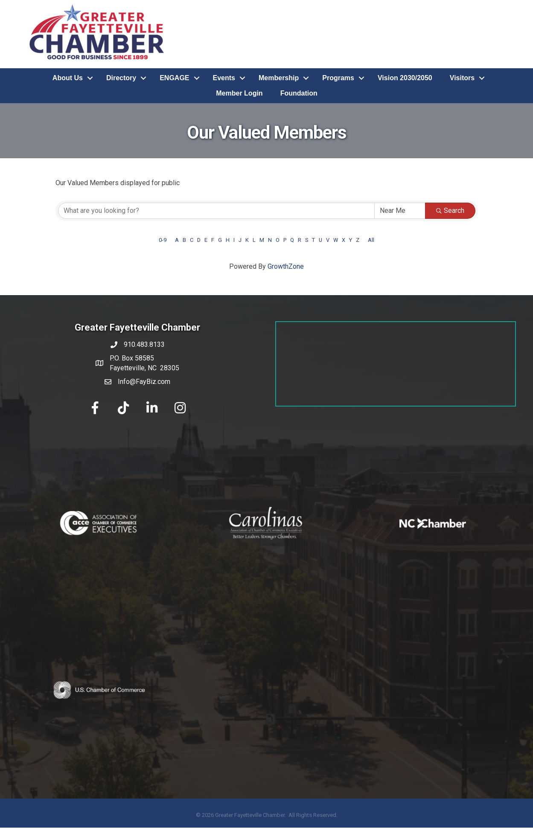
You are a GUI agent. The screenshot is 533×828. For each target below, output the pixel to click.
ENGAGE (174, 77)
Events (224, 77)
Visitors (462, 77)
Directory (121, 77)
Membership (279, 77)
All (371, 240)
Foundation (298, 93)
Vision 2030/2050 (405, 77)
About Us (67, 77)
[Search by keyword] (216, 211)
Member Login (239, 93)
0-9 (162, 240)
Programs (338, 77)
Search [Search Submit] (450, 210)
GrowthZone (286, 266)
